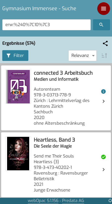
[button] (105, 43)
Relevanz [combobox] (80, 55)
